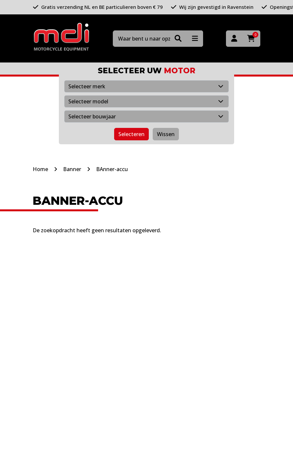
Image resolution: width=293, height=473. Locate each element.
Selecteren (131, 134)
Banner (72, 169)
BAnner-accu (112, 169)
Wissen (166, 134)
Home (40, 169)
